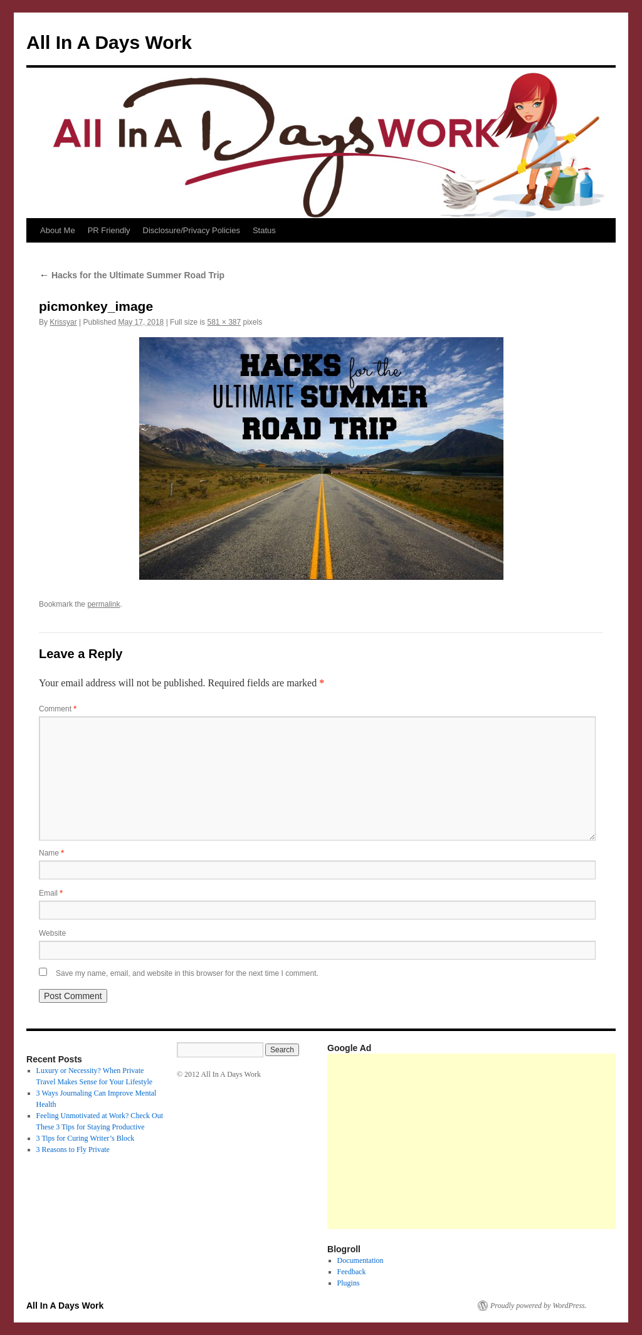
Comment (57, 708)
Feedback (351, 1271)
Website (52, 933)
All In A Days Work (109, 42)
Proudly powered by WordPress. (538, 1305)
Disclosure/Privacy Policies (191, 230)
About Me (57, 230)
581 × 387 (224, 322)
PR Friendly (109, 230)
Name (51, 853)
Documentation (360, 1260)
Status (264, 230)
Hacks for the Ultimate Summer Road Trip (131, 275)
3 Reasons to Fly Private (73, 1149)
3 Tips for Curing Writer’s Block (85, 1138)
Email (51, 893)
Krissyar (63, 322)
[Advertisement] (484, 1141)
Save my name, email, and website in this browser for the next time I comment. (187, 973)
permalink (103, 604)
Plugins (348, 1283)
